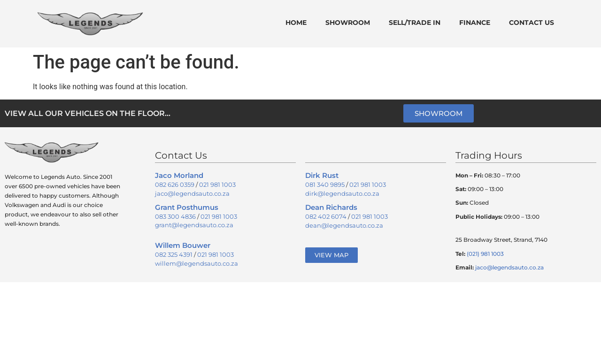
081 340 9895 (325, 184)
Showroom (347, 22)
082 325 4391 (174, 254)
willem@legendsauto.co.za (196, 263)
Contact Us (531, 22)
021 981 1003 (217, 184)
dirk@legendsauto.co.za (342, 193)
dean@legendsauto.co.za (344, 225)
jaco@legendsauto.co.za (192, 193)
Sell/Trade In (414, 22)
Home (296, 22)
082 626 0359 (174, 184)
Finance (474, 22)
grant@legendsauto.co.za (194, 225)
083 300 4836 (175, 216)
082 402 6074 (326, 216)
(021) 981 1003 (485, 253)
